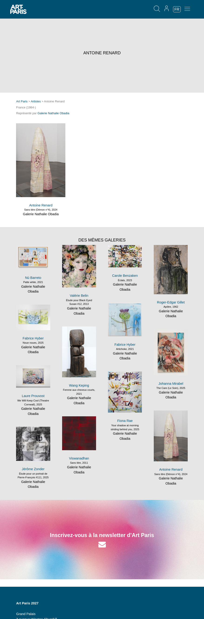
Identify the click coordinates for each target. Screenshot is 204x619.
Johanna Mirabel (170, 383)
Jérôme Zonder (33, 469)
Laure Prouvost (33, 396)
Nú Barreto (33, 278)
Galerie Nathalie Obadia (53, 113)
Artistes (36, 101)
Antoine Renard (40, 205)
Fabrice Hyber (124, 344)
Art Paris (21, 101)
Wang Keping (79, 385)
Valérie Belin (79, 295)
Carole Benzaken (125, 275)
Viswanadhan (79, 458)
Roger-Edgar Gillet (171, 302)
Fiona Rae (125, 421)
